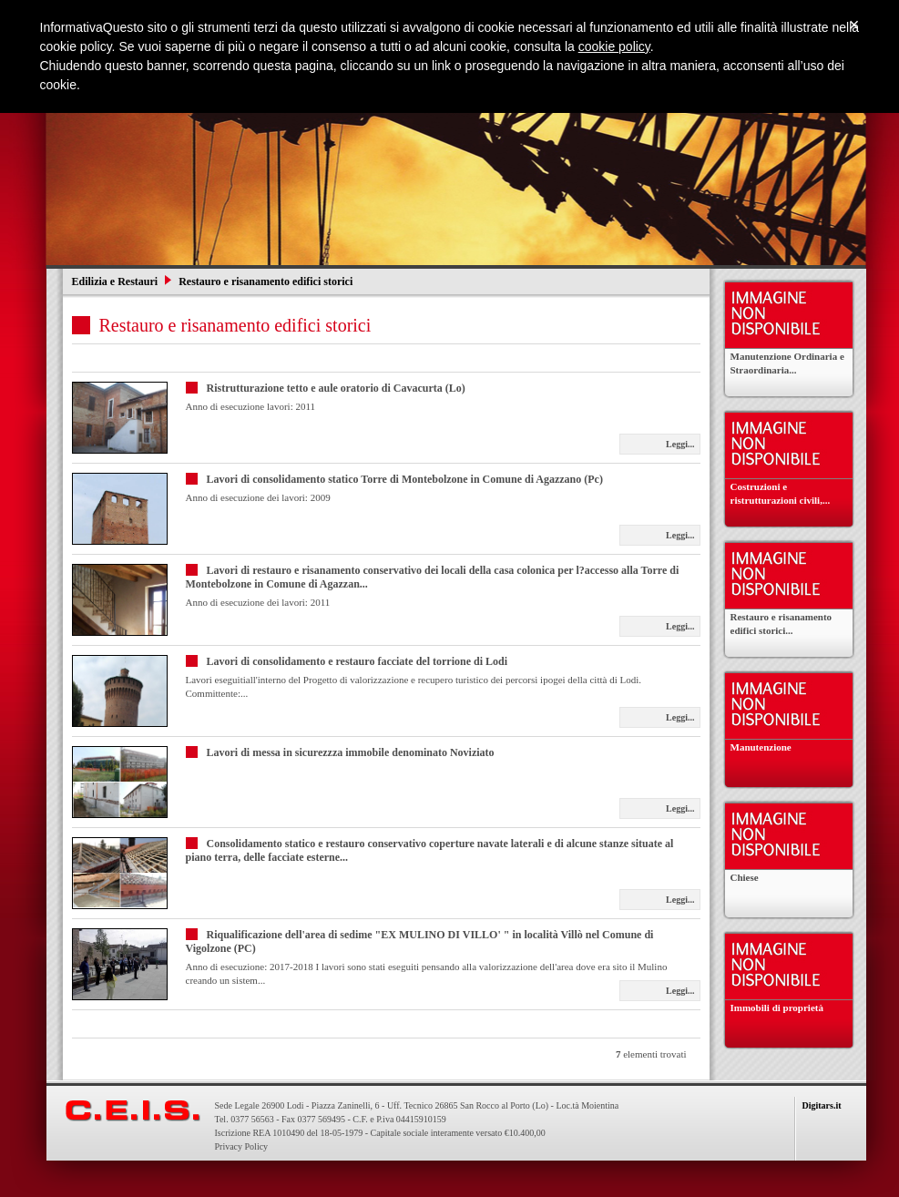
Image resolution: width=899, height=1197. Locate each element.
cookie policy (614, 46)
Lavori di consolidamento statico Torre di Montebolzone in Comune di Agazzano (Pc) (405, 479)
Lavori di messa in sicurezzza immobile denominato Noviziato (351, 752)
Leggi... (680, 444)
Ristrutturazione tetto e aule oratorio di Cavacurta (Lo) (336, 388)
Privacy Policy (242, 1146)
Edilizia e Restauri (116, 281)
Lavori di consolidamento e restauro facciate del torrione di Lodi (357, 661)
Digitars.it (822, 1105)
